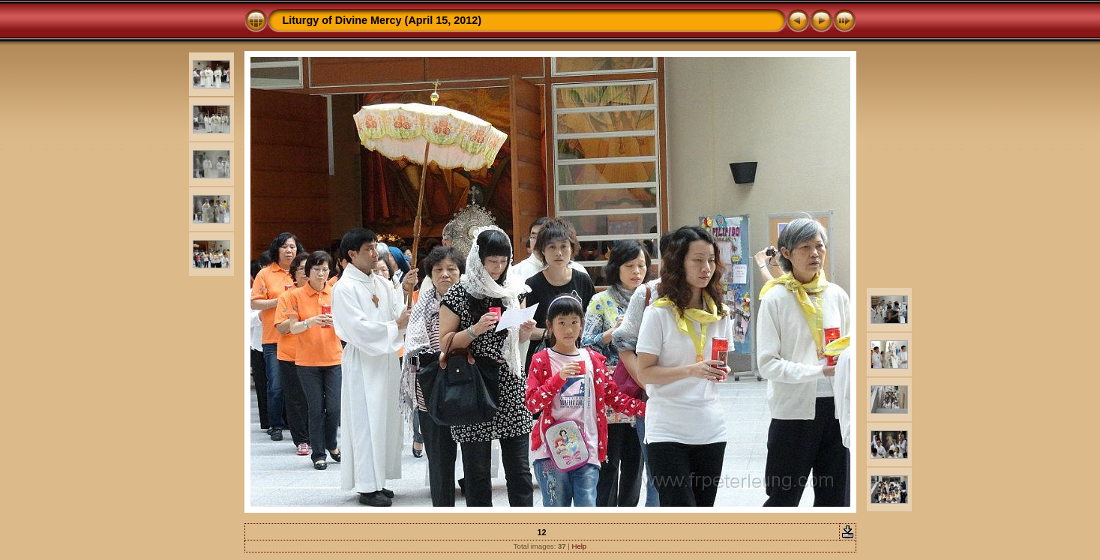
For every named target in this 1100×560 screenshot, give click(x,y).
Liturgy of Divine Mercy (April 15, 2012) (382, 20)
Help (578, 546)
